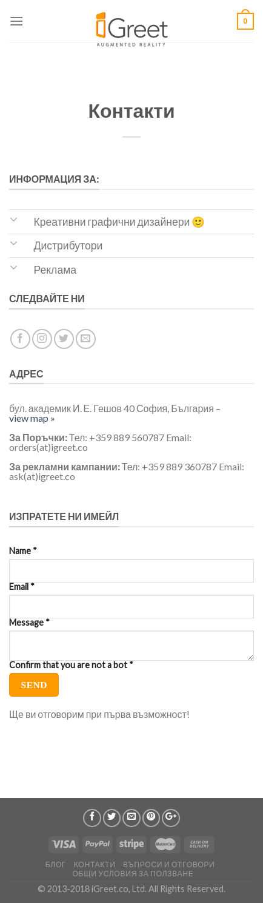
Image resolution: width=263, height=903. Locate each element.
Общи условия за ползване (132, 873)
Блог (56, 864)
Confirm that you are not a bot (71, 665)
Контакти (95, 864)
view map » (32, 418)
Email (22, 587)
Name (23, 551)
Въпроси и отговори (169, 864)
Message (29, 622)
